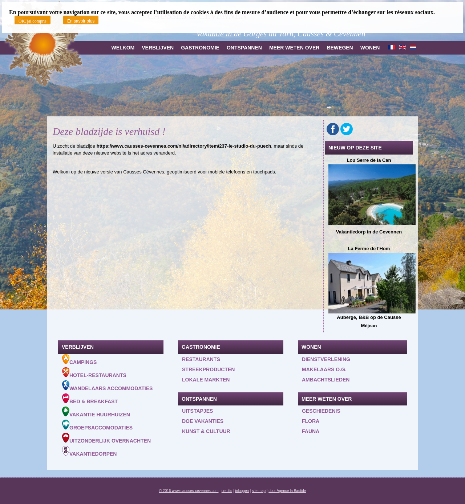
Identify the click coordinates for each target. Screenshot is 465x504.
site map (259, 491)
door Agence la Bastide (287, 491)
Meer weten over (294, 48)
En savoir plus (80, 21)
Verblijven (158, 48)
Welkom (122, 48)
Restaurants (201, 359)
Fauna (310, 431)
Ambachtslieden (325, 380)
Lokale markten (206, 380)
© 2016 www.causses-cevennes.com (189, 491)
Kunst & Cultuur (206, 431)
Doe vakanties (202, 421)
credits (227, 491)
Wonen (370, 48)
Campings (79, 359)
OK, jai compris (32, 21)
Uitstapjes (197, 411)
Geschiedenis (321, 411)
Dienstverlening (326, 359)
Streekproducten (208, 369)
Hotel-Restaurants (94, 372)
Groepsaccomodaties (97, 425)
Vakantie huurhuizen (96, 412)
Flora (310, 421)
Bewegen (340, 48)
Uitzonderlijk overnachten (106, 438)
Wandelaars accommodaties (107, 385)
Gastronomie (200, 48)
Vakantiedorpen (89, 451)
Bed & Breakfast (90, 398)
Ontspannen (244, 48)
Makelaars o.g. (324, 369)
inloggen (242, 491)
